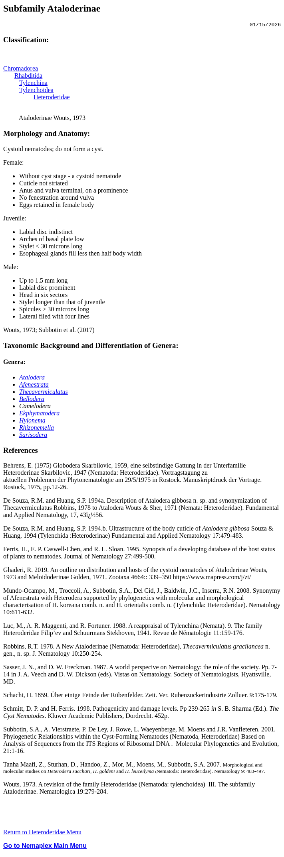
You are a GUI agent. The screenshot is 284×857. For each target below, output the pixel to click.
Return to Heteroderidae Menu (42, 833)
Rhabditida (28, 76)
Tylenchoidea (36, 91)
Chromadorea (20, 69)
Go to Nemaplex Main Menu (45, 846)
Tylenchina (33, 84)
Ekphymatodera (39, 414)
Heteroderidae (52, 98)
